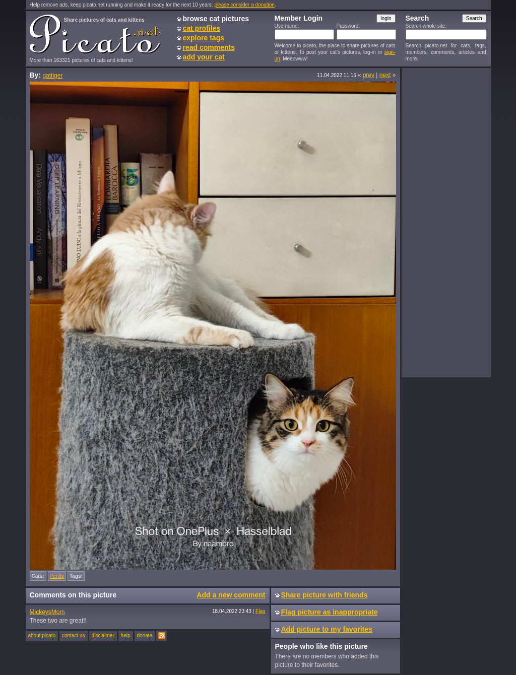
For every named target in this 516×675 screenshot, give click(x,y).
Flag (260, 611)
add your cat (204, 57)
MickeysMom (47, 612)
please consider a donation (244, 5)
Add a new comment (231, 595)
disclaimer (103, 635)
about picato (42, 635)
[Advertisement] (446, 222)
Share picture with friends (324, 595)
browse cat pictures (216, 19)
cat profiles (202, 28)
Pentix (57, 576)
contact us (73, 635)
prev (368, 75)
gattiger (52, 75)
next (385, 75)
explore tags (203, 38)
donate (145, 635)
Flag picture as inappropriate (329, 612)
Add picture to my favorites (326, 629)
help (126, 635)
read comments (209, 47)
